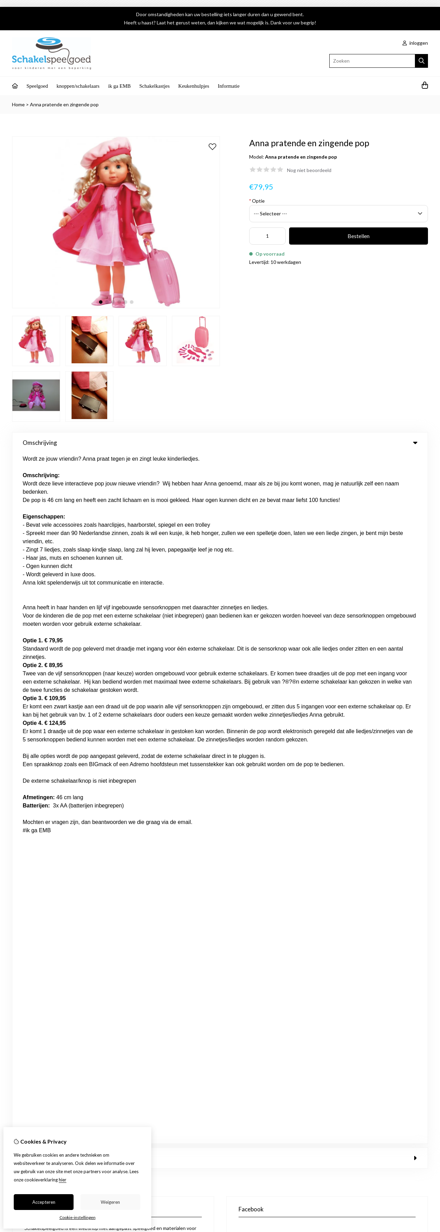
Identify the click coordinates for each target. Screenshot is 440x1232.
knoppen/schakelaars (77, 86)
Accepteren (43, 1202)
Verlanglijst (257, 776)
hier (62, 1179)
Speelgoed (37, 86)
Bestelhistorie (260, 764)
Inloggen (255, 752)
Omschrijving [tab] (220, 442)
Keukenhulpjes (193, 86)
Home (18, 104)
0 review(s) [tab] (220, 467)
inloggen (415, 43)
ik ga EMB (119, 86)
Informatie (229, 86)
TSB (424, 820)
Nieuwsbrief (258, 787)
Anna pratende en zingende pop (64, 104)
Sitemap (380, 764)
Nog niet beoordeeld (309, 170)
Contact (380, 752)
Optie (257, 201)
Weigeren (110, 1202)
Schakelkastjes (154, 86)
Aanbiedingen (154, 752)
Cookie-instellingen (77, 1217)
